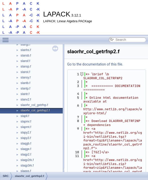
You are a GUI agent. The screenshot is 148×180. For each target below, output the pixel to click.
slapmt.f (26, 127)
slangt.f (25, 44)
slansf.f (25, 61)
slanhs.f (26, 50)
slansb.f (26, 55)
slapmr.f (26, 121)
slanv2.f (26, 99)
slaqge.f (26, 149)
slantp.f (25, 88)
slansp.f (26, 66)
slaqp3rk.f (27, 165)
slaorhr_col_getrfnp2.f (35, 110)
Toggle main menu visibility (7, 37)
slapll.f (25, 116)
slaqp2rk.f (27, 160)
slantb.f (25, 83)
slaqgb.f (26, 143)
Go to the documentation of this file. (95, 64)
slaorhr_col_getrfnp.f (34, 105)
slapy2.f (26, 132)
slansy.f (26, 77)
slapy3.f (26, 138)
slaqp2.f (26, 154)
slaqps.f (26, 171)
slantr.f (25, 94)
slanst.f (25, 72)
